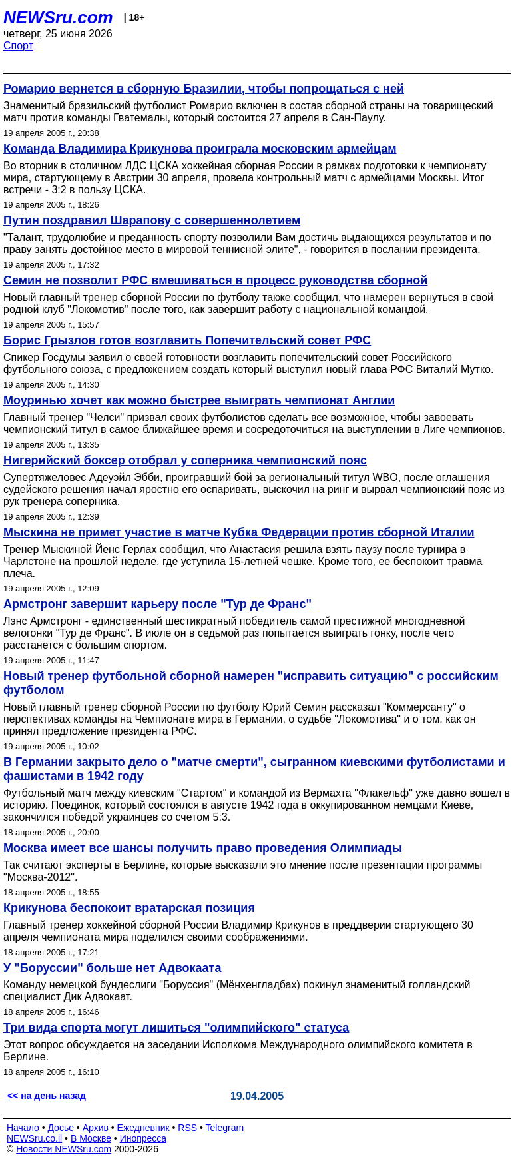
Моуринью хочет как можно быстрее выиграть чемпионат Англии (199, 400)
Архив (96, 1127)
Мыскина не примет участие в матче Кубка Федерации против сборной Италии (239, 532)
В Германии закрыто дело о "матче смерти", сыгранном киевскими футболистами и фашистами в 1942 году (254, 769)
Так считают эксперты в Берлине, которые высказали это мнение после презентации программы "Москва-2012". (242, 871)
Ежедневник (143, 1127)
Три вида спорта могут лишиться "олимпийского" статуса (176, 1027)
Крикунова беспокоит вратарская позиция (129, 908)
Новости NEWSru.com (63, 1149)
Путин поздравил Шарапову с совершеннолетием (151, 220)
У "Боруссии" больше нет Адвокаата (112, 968)
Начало (23, 1127)
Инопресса (143, 1138)
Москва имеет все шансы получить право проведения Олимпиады (202, 848)
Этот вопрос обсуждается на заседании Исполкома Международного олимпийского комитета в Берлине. (238, 1050)
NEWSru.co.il (34, 1138)
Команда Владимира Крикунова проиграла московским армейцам (200, 148)
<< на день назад (46, 1095)
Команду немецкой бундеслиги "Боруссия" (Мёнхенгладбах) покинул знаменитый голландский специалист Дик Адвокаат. (237, 990)
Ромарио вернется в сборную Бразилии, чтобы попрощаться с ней (203, 88)
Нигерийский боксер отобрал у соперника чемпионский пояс (185, 460)
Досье (60, 1127)
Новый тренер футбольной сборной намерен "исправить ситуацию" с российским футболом (251, 683)
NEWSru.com (58, 17)
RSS (187, 1127)
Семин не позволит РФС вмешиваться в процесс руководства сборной (215, 280)
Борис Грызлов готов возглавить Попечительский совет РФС (187, 340)
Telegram (225, 1127)
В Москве (91, 1138)
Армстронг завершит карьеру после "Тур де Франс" (157, 604)
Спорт (18, 45)
